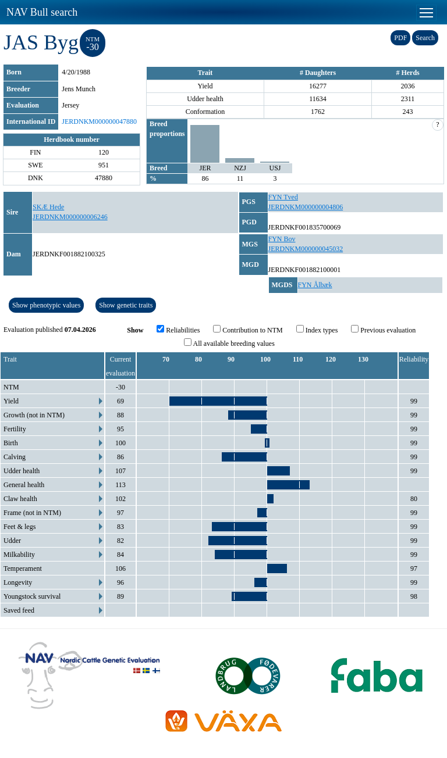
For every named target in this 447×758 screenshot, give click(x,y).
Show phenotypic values (46, 305)
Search (425, 38)
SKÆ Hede (48, 207)
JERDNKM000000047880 (99, 121)
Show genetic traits (125, 305)
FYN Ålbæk (315, 285)
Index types (317, 329)
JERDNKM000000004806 (305, 207)
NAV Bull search (41, 12)
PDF (400, 38)
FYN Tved (283, 197)
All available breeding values (229, 343)
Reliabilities (178, 329)
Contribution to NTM (247, 329)
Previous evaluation (383, 329)
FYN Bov (282, 239)
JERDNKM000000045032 (305, 249)
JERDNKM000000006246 (70, 217)
